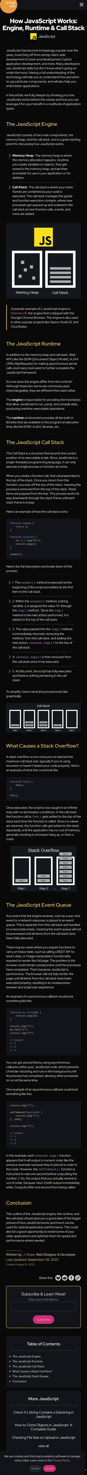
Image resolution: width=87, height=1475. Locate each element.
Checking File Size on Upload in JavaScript (43, 1434)
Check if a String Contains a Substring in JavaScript (43, 1411)
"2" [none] (23, 1027)
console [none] (21, 544)
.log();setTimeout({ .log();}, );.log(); (26, 1122)
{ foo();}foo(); (21, 786)
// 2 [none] (13, 1044)
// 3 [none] (13, 1048)
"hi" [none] (35, 540)
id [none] (35, 1010)
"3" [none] (29, 1031)
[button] (58, 1275)
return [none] (20, 526)
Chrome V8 (19, 313)
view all (43, 1443)
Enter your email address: (44, 1296)
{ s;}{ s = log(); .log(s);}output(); (25, 539)
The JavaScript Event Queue (30, 1373)
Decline (35, 1468)
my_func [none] (28, 1010)
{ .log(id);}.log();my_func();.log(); (25, 1029)
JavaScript (46, 36)
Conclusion (19, 1378)
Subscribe (43, 1317)
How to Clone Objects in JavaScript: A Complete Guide (43, 1424)
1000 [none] (17, 1117)
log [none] (25, 523)
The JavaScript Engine (26, 1353)
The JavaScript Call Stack (28, 1363)
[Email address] (43, 1303)
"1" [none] (29, 1024)
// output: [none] (17, 1037)
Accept (49, 1468)
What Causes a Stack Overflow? (32, 1368)
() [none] (21, 523)
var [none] (18, 540)
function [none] (15, 523)
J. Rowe (29, 1251)
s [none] (29, 523)
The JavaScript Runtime (27, 1358)
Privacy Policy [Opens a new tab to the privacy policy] (60, 1460)
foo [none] (25, 779)
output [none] (27, 537)
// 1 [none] (13, 1041)
